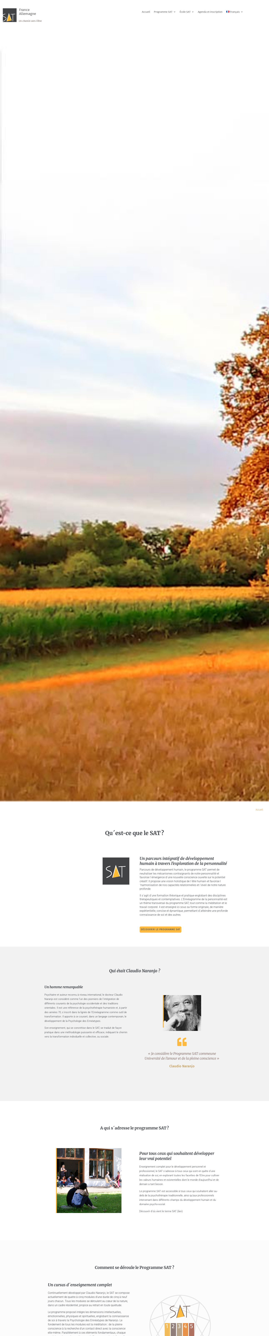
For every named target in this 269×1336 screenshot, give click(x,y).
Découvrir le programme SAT (165, 929)
